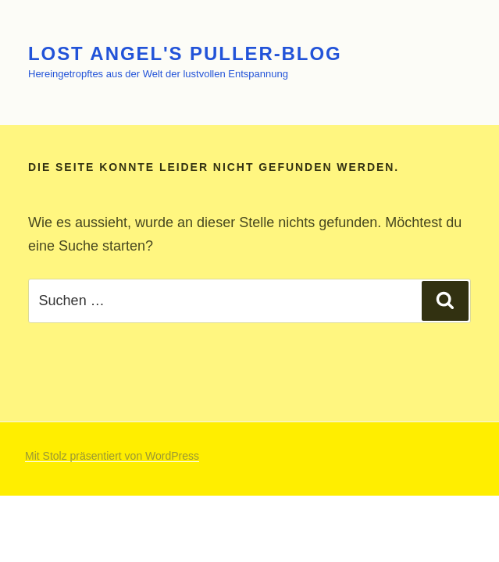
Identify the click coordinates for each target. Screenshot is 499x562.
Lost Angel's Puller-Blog (185, 53)
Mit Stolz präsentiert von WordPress (112, 456)
